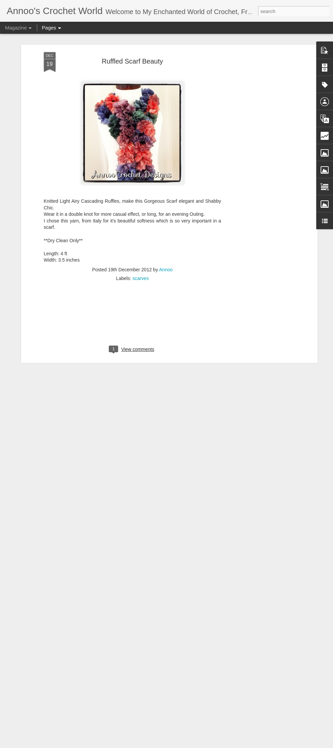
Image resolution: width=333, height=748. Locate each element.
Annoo (165, 247)
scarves (141, 255)
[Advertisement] (258, 134)
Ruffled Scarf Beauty (132, 38)
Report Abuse (234, 744)
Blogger (215, 744)
